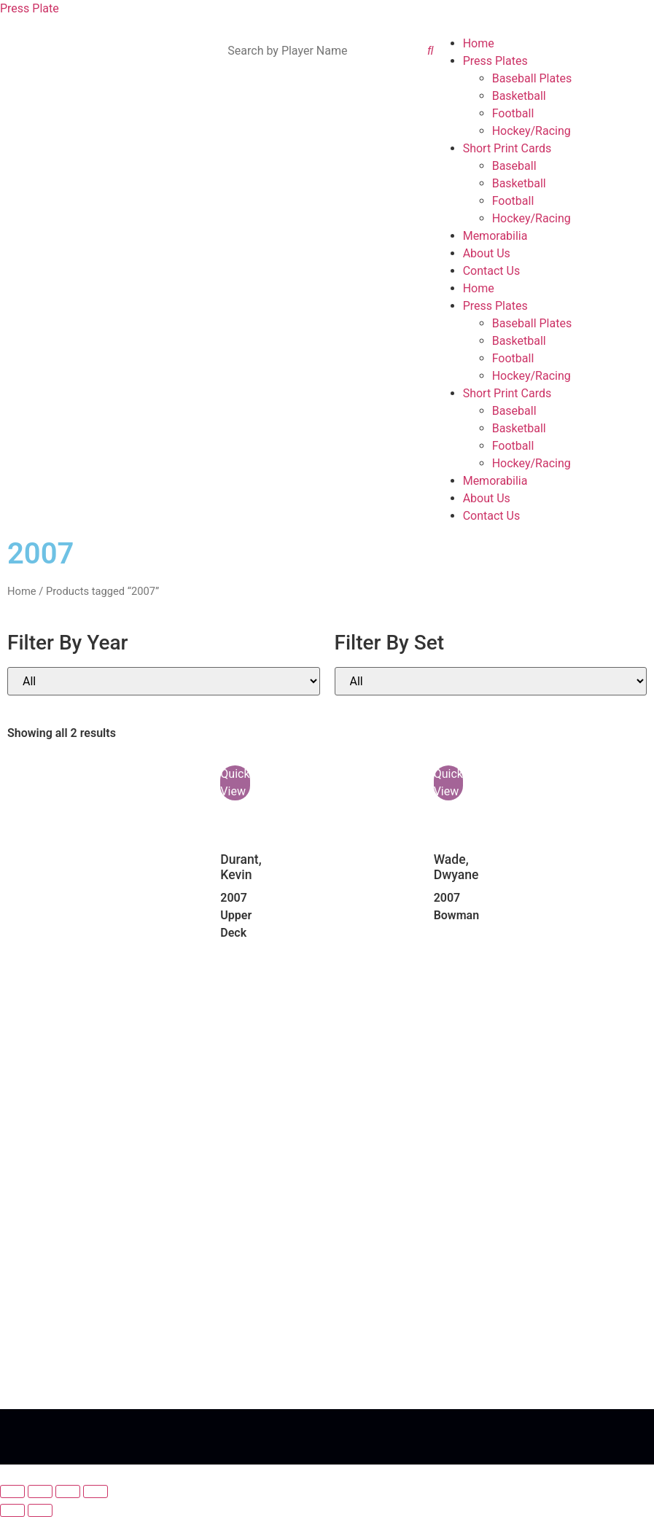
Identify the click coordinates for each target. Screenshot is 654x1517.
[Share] (67, 1491)
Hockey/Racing (531, 131)
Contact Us (492, 271)
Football (513, 113)
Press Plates (495, 61)
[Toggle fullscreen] (40, 1491)
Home (478, 43)
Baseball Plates (532, 78)
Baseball (514, 166)
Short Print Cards (507, 148)
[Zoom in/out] (12, 1491)
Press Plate (29, 8)
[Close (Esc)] (95, 1491)
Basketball (519, 96)
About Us (486, 253)
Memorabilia (495, 236)
